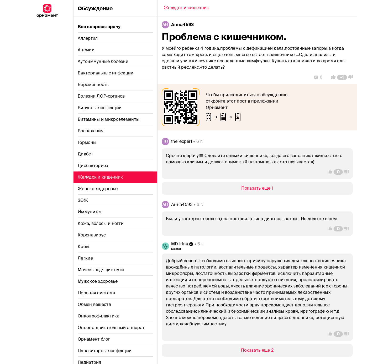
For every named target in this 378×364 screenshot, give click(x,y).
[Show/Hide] (257, 188)
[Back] (186, 8)
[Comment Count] (342, 77)
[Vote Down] (352, 77)
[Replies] (318, 77)
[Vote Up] (332, 77)
